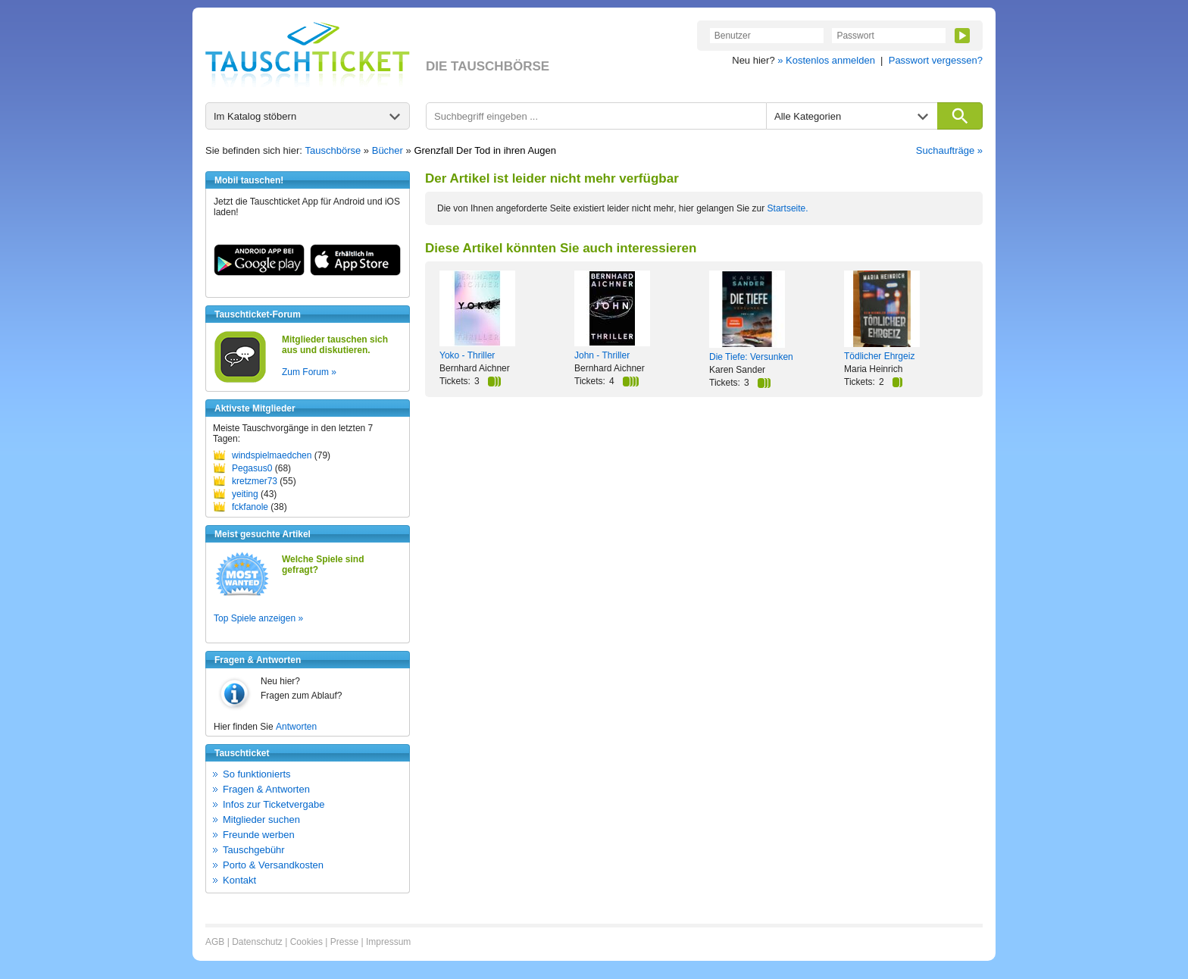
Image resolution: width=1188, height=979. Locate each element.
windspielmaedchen (271, 455)
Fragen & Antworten (266, 789)
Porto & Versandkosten (273, 865)
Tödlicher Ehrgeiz (879, 356)
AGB (214, 942)
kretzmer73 (254, 481)
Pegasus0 (252, 468)
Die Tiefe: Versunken (751, 357)
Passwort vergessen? (936, 60)
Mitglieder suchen (261, 819)
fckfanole (250, 507)
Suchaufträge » (949, 150)
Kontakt (239, 880)
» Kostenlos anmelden (826, 60)
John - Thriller (602, 355)
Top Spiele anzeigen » (258, 618)
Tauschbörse (333, 150)
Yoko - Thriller (467, 355)
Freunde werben (259, 834)
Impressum (388, 942)
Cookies (306, 942)
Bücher (387, 150)
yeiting (245, 494)
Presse (344, 942)
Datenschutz (257, 942)
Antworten (296, 726)
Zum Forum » (309, 372)
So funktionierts (257, 774)
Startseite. (788, 208)
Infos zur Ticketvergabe (273, 804)
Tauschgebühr (254, 849)
